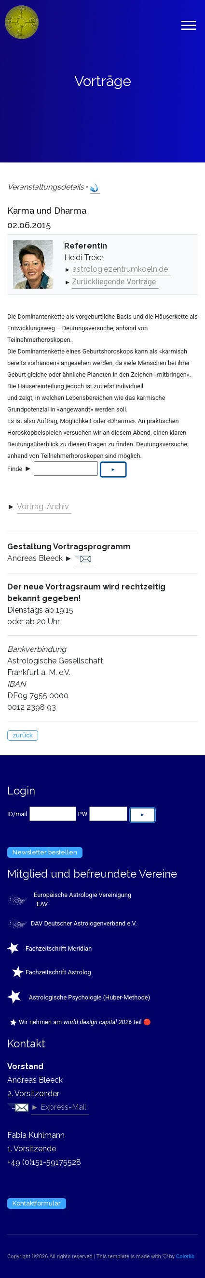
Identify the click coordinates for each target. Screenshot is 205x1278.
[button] (188, 23)
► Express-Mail (58, 1107)
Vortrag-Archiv (43, 506)
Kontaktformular (37, 1203)
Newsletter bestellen (45, 852)
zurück (23, 735)
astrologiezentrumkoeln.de (120, 269)
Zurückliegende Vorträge (114, 281)
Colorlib (185, 1256)
